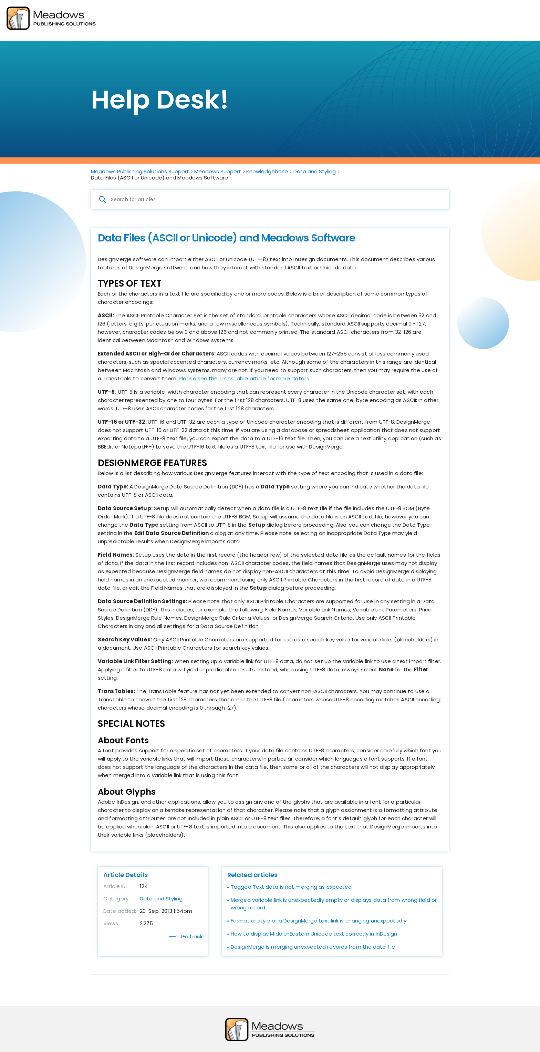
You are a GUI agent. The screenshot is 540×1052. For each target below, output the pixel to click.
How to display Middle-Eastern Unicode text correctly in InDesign (314, 933)
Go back (185, 936)
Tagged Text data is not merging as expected (291, 886)
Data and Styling (161, 898)
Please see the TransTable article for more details (244, 378)
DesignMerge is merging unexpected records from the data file (313, 946)
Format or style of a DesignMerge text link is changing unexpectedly (318, 920)
